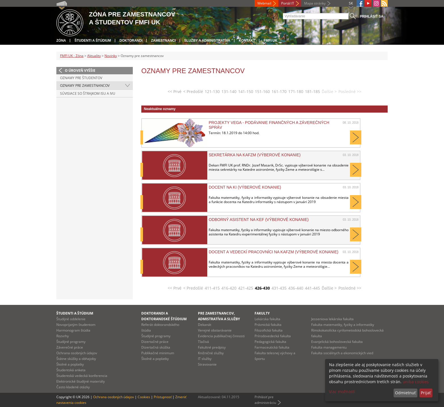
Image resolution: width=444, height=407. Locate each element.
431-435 (279, 288)
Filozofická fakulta (269, 330)
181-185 (312, 91)
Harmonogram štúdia (73, 330)
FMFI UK (271, 41)
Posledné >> (349, 288)
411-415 (212, 288)
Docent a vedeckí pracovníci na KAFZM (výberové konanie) (273, 252)
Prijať (426, 392)
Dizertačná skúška (155, 347)
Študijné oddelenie (71, 319)
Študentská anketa (71, 370)
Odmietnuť (405, 392)
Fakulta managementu (329, 347)
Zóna (61, 41)
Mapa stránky (315, 3)
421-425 (245, 288)
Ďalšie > (329, 288)
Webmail (264, 3)
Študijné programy (71, 341)
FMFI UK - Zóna (72, 55)
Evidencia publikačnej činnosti (221, 336)
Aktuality (94, 55)
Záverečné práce (69, 347)
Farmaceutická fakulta (272, 347)
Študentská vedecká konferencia (81, 375)
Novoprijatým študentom (75, 324)
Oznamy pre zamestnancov (85, 85)
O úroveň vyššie (80, 70)
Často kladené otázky (73, 387)
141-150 (245, 91)
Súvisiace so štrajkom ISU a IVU (87, 93)
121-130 (212, 91)
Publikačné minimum (157, 353)
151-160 (262, 91)
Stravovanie (207, 364)
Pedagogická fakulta (270, 341)
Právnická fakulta (268, 324)
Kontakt (247, 41)
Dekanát (204, 324)
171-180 (295, 91)
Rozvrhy (62, 336)
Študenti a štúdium (92, 41)
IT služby (205, 358)
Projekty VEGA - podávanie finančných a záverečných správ (269, 124)
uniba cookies (416, 381)
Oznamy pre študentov (81, 77)
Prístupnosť (163, 397)
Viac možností (342, 391)
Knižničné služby (211, 353)
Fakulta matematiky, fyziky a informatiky (342, 324)
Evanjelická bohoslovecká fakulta (337, 341)
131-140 (228, 91)
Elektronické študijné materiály (80, 381)
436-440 (295, 288)
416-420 (228, 288)
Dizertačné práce (154, 341)
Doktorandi (130, 41)
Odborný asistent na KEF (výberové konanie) (259, 219)
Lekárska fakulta (267, 319)
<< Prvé (175, 91)
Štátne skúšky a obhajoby (76, 358)
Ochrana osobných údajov (76, 353)
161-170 (279, 91)
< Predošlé (193, 91)
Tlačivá (203, 341)
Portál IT (287, 3)
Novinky (110, 55)
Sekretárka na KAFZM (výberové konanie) (254, 155)
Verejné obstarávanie (215, 330)
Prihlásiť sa (371, 16)
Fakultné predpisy (212, 347)
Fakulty (262, 313)
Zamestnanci (163, 41)
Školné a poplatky (70, 364)
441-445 (312, 288)
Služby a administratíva (207, 41)
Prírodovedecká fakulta (273, 336)
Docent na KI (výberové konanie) (245, 187)
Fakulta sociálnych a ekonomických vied (342, 353)
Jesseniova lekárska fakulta (332, 319)
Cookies (144, 397)
